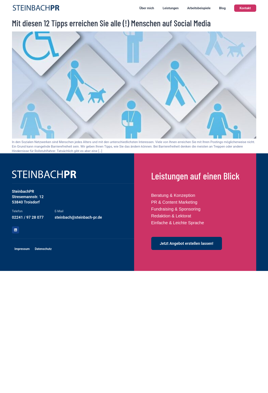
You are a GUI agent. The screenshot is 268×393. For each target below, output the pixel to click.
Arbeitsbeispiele (199, 8)
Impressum (22, 249)
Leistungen (171, 8)
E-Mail (59, 211)
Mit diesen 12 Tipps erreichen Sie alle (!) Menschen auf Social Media (111, 23)
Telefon (17, 211)
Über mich (146, 8)
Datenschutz (43, 249)
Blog (222, 8)
